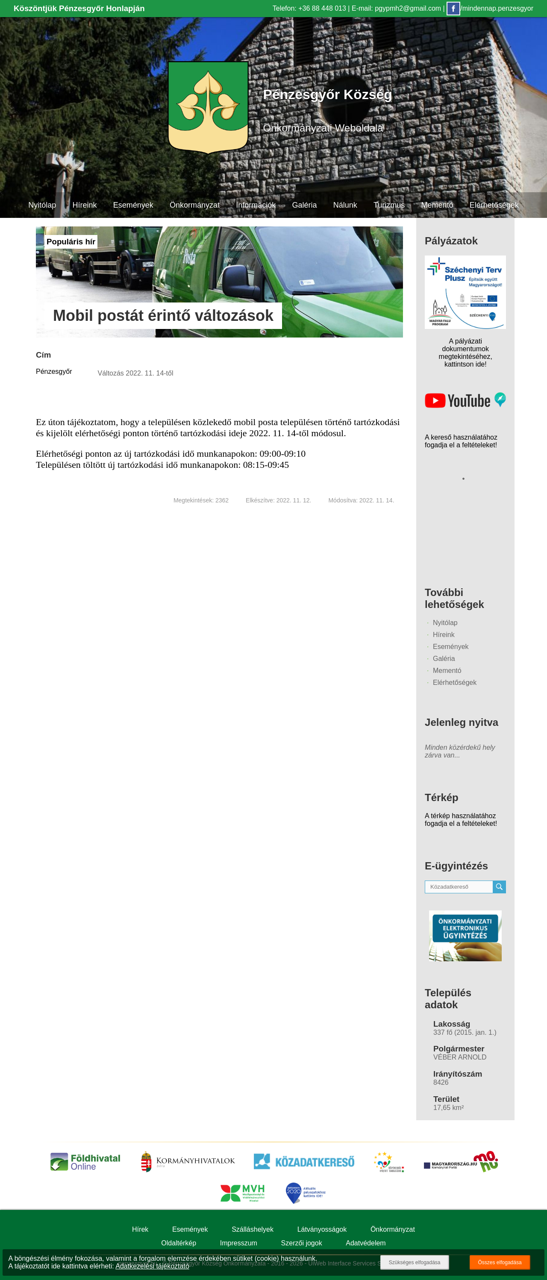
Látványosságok (322, 1229)
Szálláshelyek (253, 1229)
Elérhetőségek (494, 205)
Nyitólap (42, 205)
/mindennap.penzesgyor (490, 8)
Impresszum (238, 1243)
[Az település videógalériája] (465, 405)
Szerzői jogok (301, 1243)
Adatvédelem (365, 1243)
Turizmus (389, 205)
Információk (256, 205)
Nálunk (345, 205)
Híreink (84, 205)
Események (133, 205)
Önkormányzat (195, 205)
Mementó (437, 205)
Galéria (304, 205)
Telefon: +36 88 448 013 (309, 8)
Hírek (140, 1229)
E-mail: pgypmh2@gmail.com (396, 8)
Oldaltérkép (178, 1243)
